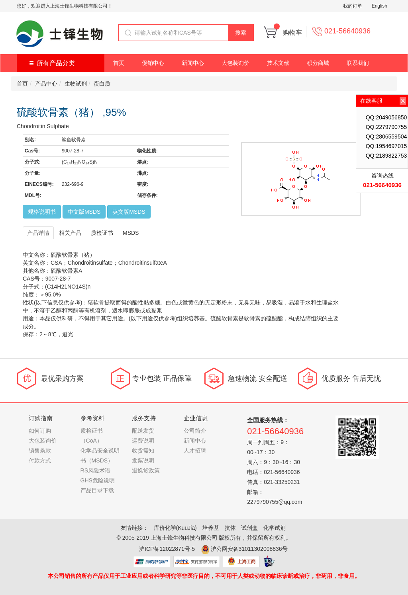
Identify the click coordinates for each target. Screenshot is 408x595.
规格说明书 (42, 212)
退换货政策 (146, 470)
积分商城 (318, 63)
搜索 (240, 32)
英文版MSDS (128, 212)
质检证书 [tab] (102, 233)
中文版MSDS (84, 212)
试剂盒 (249, 528)
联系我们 (358, 63)
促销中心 (153, 63)
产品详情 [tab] (38, 233)
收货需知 (143, 450)
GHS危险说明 (97, 480)
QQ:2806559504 (386, 136)
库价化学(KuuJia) (175, 528)
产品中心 (46, 83)
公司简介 (195, 430)
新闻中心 (193, 63)
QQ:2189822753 (386, 155)
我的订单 (352, 6)
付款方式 (40, 460)
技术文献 (278, 63)
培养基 (210, 528)
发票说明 (143, 460)
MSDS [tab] (131, 233)
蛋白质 (102, 83)
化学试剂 (274, 528)
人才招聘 (195, 450)
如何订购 (40, 430)
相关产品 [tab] (70, 233)
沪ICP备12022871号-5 (167, 549)
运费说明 (143, 440)
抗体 (230, 528)
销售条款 (40, 450)
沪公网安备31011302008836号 (249, 549)
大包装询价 (235, 63)
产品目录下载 (97, 490)
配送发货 (143, 430)
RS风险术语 (95, 470)
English (379, 6)
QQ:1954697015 (386, 146)
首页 (118, 63)
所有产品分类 (56, 63)
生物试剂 (76, 83)
